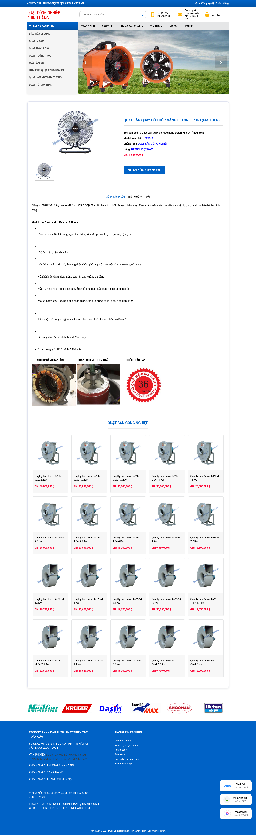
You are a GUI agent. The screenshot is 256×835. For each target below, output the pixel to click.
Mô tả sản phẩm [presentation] (115, 196)
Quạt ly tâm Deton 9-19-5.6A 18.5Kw (126, 478)
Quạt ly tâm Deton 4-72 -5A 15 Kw (166, 601)
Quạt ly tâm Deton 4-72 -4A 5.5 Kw (127, 662)
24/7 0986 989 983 (163, 14)
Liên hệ (188, 26)
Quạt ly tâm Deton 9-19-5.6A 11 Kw (165, 478)
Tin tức (156, 26)
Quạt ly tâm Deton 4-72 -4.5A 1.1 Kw (203, 601)
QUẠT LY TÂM (36, 41)
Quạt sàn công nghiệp (153, 143)
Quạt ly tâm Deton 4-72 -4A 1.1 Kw (88, 662)
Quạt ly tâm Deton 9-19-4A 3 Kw (166, 539)
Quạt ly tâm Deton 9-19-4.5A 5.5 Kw (87, 539)
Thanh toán (121, 749)
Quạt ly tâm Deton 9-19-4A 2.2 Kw (205, 539)
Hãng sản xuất (132, 26)
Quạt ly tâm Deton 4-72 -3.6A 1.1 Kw (164, 662)
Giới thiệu (108, 26)
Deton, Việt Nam (142, 149)
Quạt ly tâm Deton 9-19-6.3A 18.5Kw (87, 478)
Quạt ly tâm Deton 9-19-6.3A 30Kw (48, 478)
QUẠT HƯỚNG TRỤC (40, 55)
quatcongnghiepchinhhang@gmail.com (192, 14)
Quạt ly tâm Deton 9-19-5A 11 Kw (205, 478)
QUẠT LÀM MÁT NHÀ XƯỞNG (45, 77)
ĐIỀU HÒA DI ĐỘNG (39, 33)
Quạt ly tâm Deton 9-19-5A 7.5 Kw (49, 539)
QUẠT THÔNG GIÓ (39, 48)
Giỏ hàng (216, 15)
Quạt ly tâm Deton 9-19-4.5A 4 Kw (126, 539)
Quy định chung (123, 740)
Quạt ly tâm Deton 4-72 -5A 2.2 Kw (127, 601)
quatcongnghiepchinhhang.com (66, 808)
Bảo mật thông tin (124, 763)
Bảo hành (120, 754)
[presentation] (85, 62)
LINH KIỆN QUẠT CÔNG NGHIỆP (46, 70)
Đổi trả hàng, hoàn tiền (127, 759)
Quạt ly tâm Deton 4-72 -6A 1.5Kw (49, 601)
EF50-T (149, 138)
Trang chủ (88, 26)
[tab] (115, 197)
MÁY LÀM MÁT (37, 63)
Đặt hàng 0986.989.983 (144, 169)
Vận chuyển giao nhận (126, 745)
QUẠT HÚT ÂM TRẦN (40, 85)
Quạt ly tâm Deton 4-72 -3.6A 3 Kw (203, 662)
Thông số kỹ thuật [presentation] (139, 196)
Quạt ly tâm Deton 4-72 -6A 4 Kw (88, 601)
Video (173, 26)
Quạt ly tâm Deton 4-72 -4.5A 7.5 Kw (47, 662)
